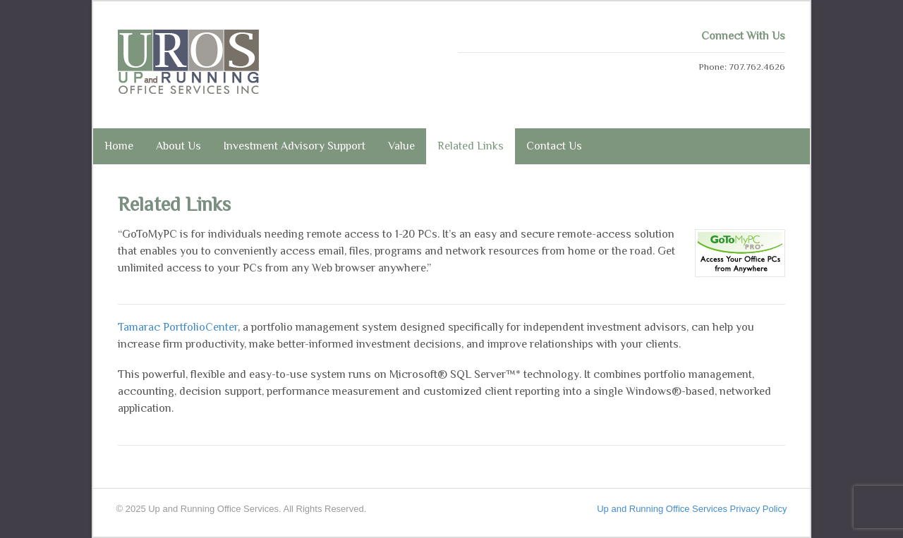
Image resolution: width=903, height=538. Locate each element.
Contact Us (554, 146)
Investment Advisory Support (294, 146)
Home (118, 146)
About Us (178, 146)
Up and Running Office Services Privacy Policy (692, 508)
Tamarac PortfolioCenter (178, 327)
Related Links (470, 146)
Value (401, 146)
